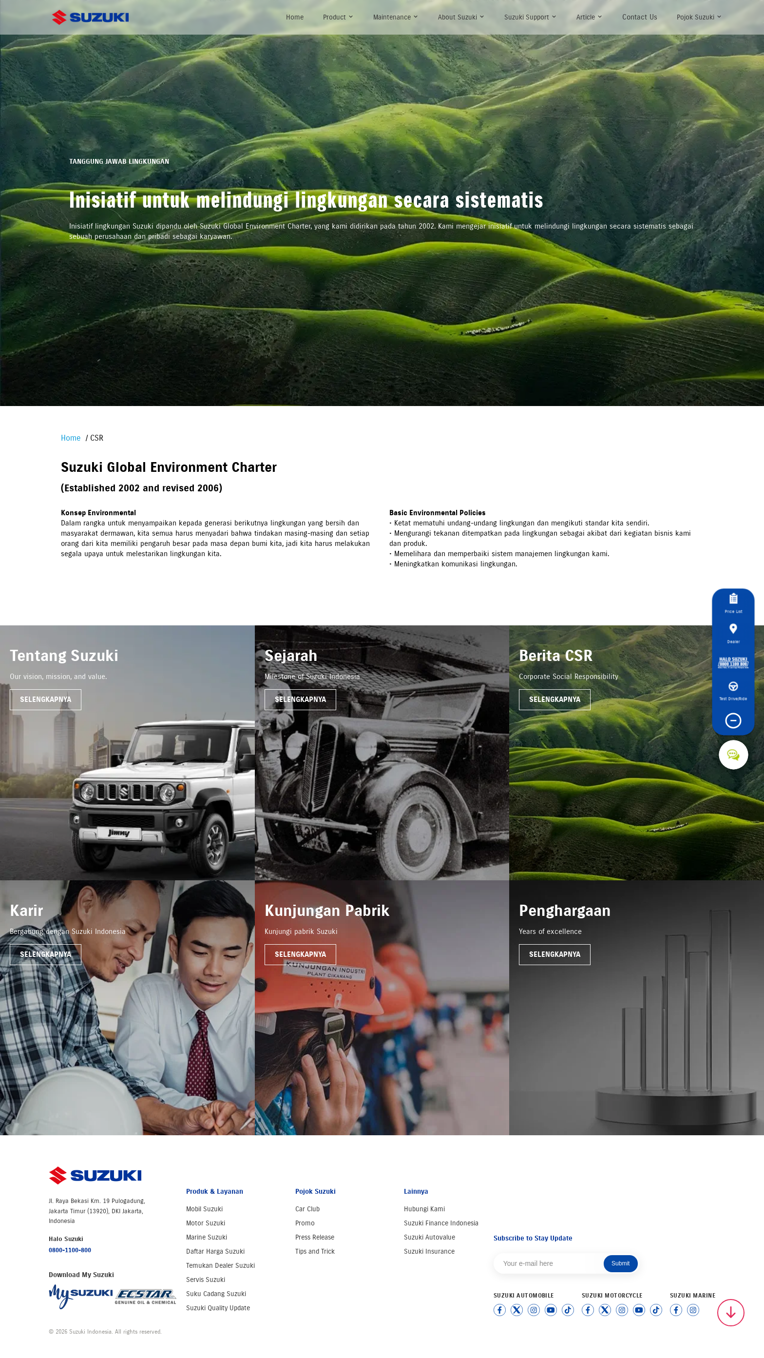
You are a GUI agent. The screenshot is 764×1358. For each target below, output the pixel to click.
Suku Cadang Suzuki (216, 1294)
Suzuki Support (530, 17)
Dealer (733, 633)
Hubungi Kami (424, 1209)
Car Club (307, 1209)
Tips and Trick (315, 1251)
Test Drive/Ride (733, 691)
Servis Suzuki (205, 1280)
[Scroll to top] (731, 1312)
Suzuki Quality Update (218, 1308)
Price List (733, 603)
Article (589, 17)
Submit (620, 1263)
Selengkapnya (45, 699)
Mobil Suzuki (204, 1209)
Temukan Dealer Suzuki (220, 1265)
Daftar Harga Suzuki (215, 1251)
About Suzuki (461, 17)
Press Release (314, 1237)
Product (338, 17)
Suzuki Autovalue (429, 1237)
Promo (305, 1223)
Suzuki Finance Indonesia (441, 1223)
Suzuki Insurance (429, 1251)
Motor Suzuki (205, 1223)
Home (295, 17)
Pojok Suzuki (699, 17)
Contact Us (639, 17)
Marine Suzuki (206, 1237)
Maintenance (396, 17)
